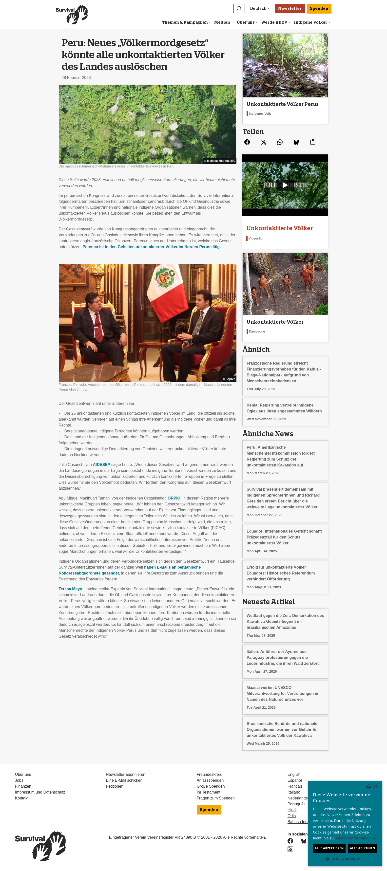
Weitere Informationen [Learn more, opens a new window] (355, 838)
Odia (292, 816)
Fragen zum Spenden (216, 798)
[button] (239, 8)
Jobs (19, 780)
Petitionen (114, 786)
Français (295, 786)
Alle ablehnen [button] (362, 848)
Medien (222, 22)
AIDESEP (101, 465)
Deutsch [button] (258, 9)
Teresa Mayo (70, 589)
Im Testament (208, 792)
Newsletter (290, 9)
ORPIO (174, 498)
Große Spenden (211, 786)
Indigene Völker (310, 22)
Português (297, 804)
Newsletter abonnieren (125, 774)
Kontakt (21, 798)
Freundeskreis (209, 774)
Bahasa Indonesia (303, 822)
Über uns (246, 22)
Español (295, 780)
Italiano (294, 792)
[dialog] (345, 823)
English (294, 774)
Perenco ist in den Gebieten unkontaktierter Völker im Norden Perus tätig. (151, 247)
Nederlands (298, 798)
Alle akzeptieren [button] (329, 848)
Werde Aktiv (274, 22)
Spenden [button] (319, 9)
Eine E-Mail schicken (124, 780)
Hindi (292, 810)
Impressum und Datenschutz (40, 792)
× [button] (375, 787)
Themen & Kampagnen (185, 22)
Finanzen (23, 786)
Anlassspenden (210, 780)
